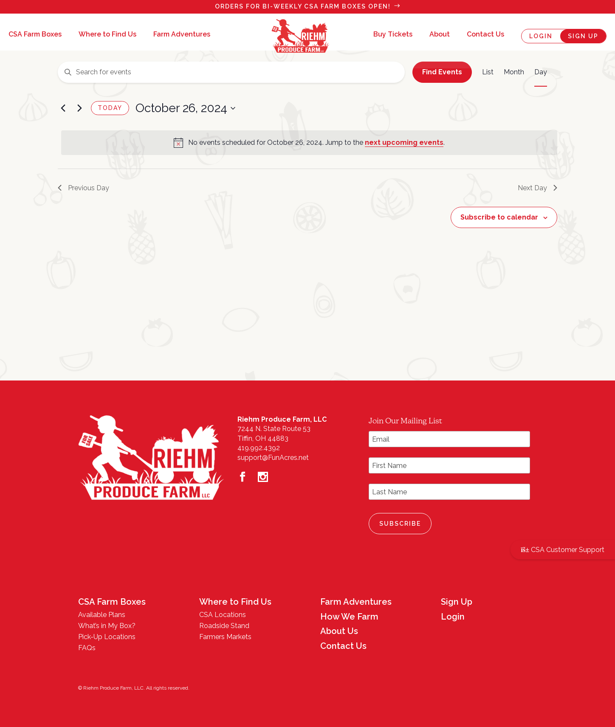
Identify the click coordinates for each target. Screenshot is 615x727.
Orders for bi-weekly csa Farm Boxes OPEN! (303, 6)
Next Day (537, 188)
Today (110, 107)
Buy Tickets (392, 34)
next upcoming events (404, 142)
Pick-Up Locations (106, 637)
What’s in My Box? (106, 626)
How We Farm (349, 616)
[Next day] (79, 108)
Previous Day (83, 188)
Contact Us (485, 34)
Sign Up (583, 36)
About (439, 34)
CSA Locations (222, 615)
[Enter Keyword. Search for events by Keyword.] (231, 72)
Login (541, 36)
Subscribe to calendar (499, 217)
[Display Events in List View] (488, 72)
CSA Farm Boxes (35, 34)
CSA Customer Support (562, 550)
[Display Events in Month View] (514, 72)
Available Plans (101, 615)
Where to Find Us (107, 34)
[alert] (309, 142)
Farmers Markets (225, 637)
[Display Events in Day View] (540, 72)
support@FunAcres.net (273, 458)
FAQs (87, 648)
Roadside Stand (224, 626)
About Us (339, 631)
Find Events (442, 72)
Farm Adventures (181, 34)
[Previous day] (63, 108)
